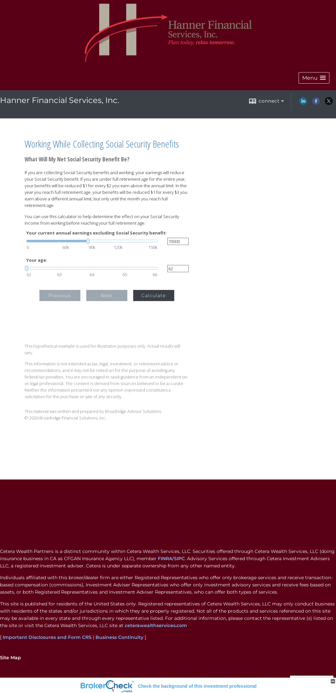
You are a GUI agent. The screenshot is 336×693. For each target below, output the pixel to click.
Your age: (36, 260)
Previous (60, 295)
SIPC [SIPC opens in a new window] (179, 558)
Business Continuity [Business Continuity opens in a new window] (119, 637)
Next (107, 295)
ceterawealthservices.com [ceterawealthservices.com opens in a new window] (156, 625)
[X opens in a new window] (329, 103)
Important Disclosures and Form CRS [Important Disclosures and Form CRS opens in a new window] (47, 637)
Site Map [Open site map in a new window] (10, 658)
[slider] (92, 241)
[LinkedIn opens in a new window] (303, 103)
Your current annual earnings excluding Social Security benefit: (96, 233)
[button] (314, 78)
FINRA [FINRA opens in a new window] (165, 558)
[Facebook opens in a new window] (316, 103)
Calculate (153, 295)
